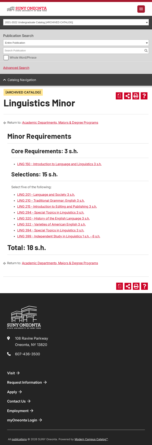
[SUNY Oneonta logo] (27, 9)
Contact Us (19, 401)
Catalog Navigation (22, 80)
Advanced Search (16, 68)
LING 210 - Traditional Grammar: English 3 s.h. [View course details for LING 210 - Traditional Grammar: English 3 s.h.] (51, 200)
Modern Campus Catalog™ (91, 439)
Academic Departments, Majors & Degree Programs (60, 122)
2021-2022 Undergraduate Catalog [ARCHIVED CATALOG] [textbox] (39, 22)
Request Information (27, 382)
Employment (20, 410)
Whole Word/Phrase (23, 57)
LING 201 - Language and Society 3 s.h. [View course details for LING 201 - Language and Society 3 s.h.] (46, 194)
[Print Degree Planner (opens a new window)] (119, 95)
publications (19, 439)
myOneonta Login (25, 420)
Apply (15, 391)
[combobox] (76, 22)
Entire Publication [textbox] (15, 42)
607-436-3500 (27, 354)
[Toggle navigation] (141, 9)
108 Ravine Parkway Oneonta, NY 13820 (31, 341)
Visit (13, 373)
